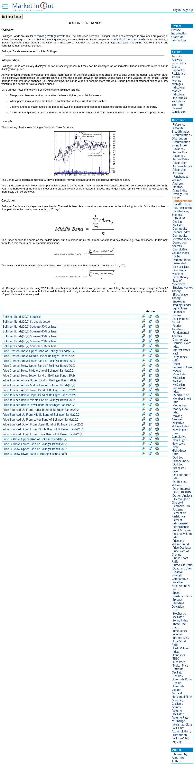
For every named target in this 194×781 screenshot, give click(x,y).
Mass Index (180, 374)
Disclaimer (50, 776)
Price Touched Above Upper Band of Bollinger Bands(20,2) (39, 380)
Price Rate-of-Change (181, 552)
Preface (176, 30)
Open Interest (181, 488)
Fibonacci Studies (178, 313)
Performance (181, 526)
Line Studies (179, 98)
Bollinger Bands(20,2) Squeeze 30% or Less (29, 336)
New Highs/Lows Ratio (179, 450)
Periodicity (178, 101)
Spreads (178, 599)
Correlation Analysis (179, 244)
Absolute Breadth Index (181, 129)
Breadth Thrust (182, 204)
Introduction (179, 33)
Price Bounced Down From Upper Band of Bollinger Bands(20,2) (43, 424)
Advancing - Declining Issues (182, 164)
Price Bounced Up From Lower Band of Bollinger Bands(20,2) (41, 419)
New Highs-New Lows (179, 441)
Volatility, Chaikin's (178, 701)
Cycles (177, 256)
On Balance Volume (179, 483)
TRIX (176, 658)
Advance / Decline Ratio (180, 157)
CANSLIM (179, 218)
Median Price (181, 395)
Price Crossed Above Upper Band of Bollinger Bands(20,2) (39, 351)
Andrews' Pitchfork (178, 185)
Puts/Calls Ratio (183, 565)
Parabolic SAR (181, 506)
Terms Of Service (90, 776)
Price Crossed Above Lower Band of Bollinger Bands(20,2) (39, 360)
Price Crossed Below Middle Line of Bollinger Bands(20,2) (38, 370)
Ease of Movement (178, 282)
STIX (175, 610)
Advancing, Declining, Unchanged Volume (180, 175)
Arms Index (180, 190)
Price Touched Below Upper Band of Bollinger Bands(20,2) (39, 395)
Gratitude (177, 37)
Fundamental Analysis (180, 334)
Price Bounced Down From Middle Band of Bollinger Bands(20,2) (43, 429)
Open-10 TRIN (182, 492)
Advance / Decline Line (179, 150)
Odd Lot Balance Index (180, 459)
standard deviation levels (129, 39)
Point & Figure (182, 530)
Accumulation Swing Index (181, 143)
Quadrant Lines (182, 568)
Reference (179, 124)
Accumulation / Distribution (182, 136)
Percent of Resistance (179, 514)
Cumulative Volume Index (180, 251)
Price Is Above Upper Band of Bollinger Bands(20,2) (35, 439)
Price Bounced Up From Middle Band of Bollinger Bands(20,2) (41, 414)
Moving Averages (177, 82)
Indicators (178, 87)
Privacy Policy (68, 776)
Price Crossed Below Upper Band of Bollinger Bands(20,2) (39, 365)
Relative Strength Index (181, 583)
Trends (176, 77)
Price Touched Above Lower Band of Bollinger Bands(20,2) (39, 390)
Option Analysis (182, 495)
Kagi (175, 353)
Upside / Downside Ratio (182, 677)
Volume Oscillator (178, 712)
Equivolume (180, 308)
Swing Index (180, 620)
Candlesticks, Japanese (180, 212)
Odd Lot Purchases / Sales (179, 468)
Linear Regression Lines (182, 365)
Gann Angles (180, 339)
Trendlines (179, 655)
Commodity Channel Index (181, 230)
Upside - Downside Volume (178, 686)
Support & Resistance (178, 71)
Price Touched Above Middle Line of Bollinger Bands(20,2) (39, 385)
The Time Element (177, 106)
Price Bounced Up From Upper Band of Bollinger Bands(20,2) (41, 409)
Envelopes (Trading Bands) (181, 303)
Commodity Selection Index (181, 237)
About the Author (178, 759)
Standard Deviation (178, 604)
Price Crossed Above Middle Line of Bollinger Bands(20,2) (39, 356)
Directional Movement (179, 271)
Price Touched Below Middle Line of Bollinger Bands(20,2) (39, 400)
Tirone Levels (181, 637)
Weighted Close (182, 724)
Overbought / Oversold (181, 500)
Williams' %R (181, 738)
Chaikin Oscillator (178, 223)
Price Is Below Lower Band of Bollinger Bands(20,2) (35, 453)
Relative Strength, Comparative (180, 575)
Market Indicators (178, 92)
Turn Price (179, 662)
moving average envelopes (53, 36)
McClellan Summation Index (179, 388)
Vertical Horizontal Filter (182, 694)
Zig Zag (177, 741)
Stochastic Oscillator (179, 615)
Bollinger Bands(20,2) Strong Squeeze (26, 321)
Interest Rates (181, 350)
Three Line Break (179, 625)
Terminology (178, 40)
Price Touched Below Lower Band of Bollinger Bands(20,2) (39, 405)
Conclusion (179, 111)
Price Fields (179, 63)
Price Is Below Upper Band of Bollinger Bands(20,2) (35, 449)
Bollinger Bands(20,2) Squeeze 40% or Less (29, 331)
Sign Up (188, 10)
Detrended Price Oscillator (181, 264)
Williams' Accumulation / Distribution (181, 731)
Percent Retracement (180, 521)
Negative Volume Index (180, 424)
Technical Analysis (177, 57)
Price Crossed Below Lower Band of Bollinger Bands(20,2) (39, 375)
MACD (177, 370)
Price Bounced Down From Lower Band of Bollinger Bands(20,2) (43, 434)
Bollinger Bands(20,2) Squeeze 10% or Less (29, 346)
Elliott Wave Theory (180, 296)
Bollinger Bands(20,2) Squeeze (21, 316)
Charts (176, 66)
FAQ (131, 776)
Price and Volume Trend (180, 542)
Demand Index (182, 259)
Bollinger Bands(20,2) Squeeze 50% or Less (29, 326)
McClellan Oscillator (178, 379)
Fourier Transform (178, 327)
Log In (177, 10)
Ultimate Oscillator (178, 670)
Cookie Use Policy (114, 776)
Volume (177, 707)
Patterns (178, 509)
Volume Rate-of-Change (180, 719)
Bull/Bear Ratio (182, 207)
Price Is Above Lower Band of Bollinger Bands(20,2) (35, 444)
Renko (177, 589)
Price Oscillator (182, 547)
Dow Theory (180, 277)
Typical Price (180, 665)
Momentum (180, 405)
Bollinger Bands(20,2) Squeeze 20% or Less (29, 341)
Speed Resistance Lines (182, 594)
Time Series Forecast (179, 632)
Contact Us (143, 776)
